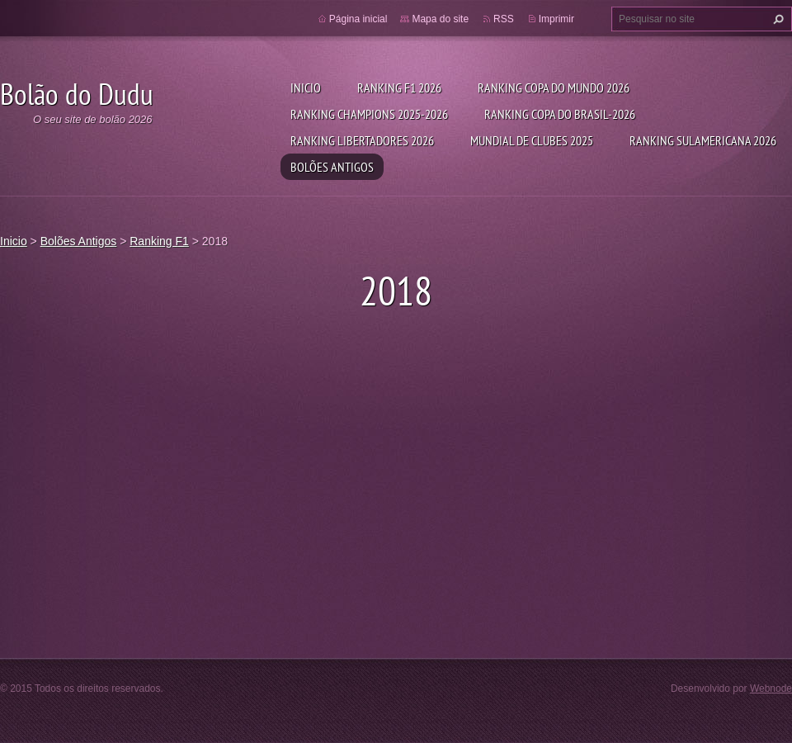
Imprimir (556, 19)
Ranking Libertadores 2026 (362, 140)
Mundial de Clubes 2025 (531, 140)
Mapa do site (440, 19)
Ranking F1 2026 (399, 87)
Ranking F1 (159, 241)
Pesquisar (776, 19)
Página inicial (358, 19)
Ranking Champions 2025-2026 (369, 114)
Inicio (305, 87)
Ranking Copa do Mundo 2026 (553, 87)
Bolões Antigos (332, 167)
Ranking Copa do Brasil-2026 (559, 114)
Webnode (771, 688)
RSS (503, 19)
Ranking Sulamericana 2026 (702, 140)
